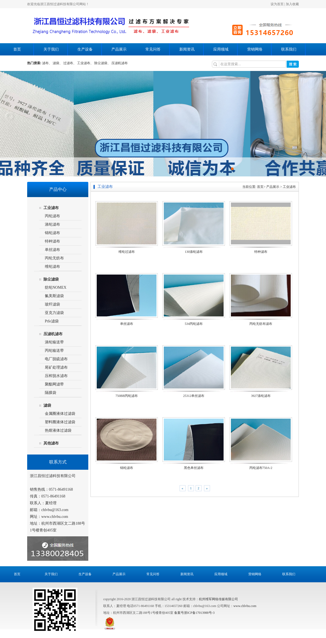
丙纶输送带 (54, 350)
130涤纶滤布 (194, 252)
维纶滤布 (52, 266)
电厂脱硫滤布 (56, 359)
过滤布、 (69, 63)
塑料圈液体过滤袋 (60, 422)
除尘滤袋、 (102, 63)
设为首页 (277, 4)
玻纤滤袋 (52, 304)
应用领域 (220, 49)
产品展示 (119, 49)
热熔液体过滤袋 (58, 430)
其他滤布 (51, 443)
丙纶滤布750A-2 (260, 468)
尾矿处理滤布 (56, 367)
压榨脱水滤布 (56, 376)
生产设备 (85, 49)
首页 (17, 49)
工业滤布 (51, 208)
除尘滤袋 (51, 279)
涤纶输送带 (54, 342)
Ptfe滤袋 (52, 321)
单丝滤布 (52, 250)
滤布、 (47, 63)
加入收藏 (292, 4)
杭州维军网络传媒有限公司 (218, 599)
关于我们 (51, 49)
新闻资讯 (187, 49)
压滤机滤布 (119, 63)
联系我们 (288, 49)
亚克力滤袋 (54, 313)
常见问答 (153, 49)
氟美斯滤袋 (54, 296)
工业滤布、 (85, 63)
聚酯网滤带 (54, 384)
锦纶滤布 (52, 233)
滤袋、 (57, 63)
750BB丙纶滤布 (126, 396)
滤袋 (47, 405)
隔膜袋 (50, 393)
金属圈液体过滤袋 (60, 414)
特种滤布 (52, 241)
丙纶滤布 (52, 216)
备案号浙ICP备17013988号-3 (194, 613)
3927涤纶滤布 (261, 396)
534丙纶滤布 (194, 324)
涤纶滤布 (52, 224)
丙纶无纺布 (54, 258)
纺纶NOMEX (55, 287)
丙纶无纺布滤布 (260, 324)
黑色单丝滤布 (193, 468)
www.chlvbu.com (244, 606)
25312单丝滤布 (193, 396)
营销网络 (254, 49)
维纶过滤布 (126, 252)
